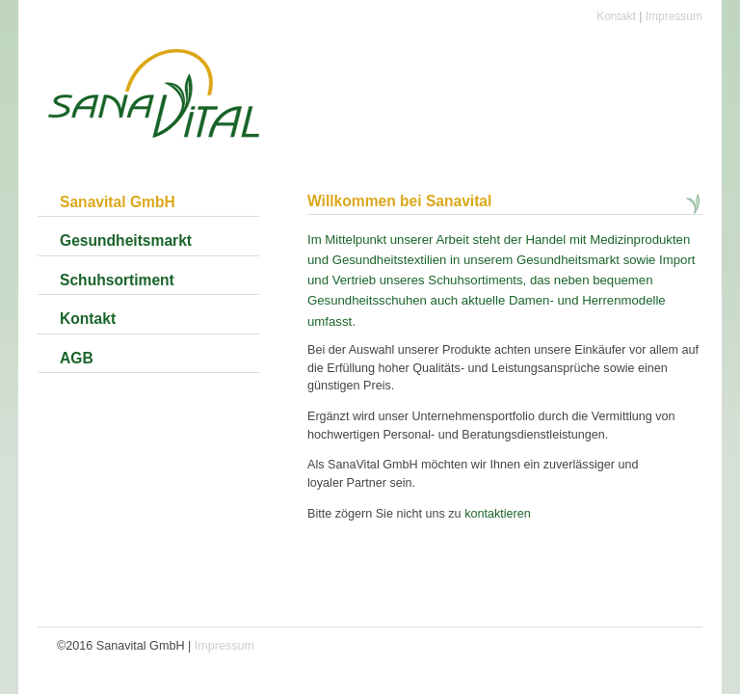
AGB (76, 358)
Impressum (674, 16)
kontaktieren (497, 513)
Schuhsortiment (117, 280)
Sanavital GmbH (117, 202)
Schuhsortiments (475, 280)
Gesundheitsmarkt (126, 240)
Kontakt (616, 16)
